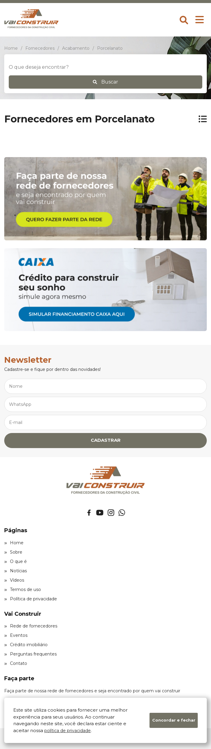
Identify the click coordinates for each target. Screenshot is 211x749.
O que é (15, 561)
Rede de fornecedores (30, 626)
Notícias (15, 571)
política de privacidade (67, 730)
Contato (15, 663)
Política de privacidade (30, 599)
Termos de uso (22, 589)
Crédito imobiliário (26, 644)
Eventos (15, 635)
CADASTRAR (106, 440)
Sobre (13, 552)
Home (14, 542)
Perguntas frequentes (30, 654)
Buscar (105, 82)
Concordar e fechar (173, 720)
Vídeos (14, 580)
